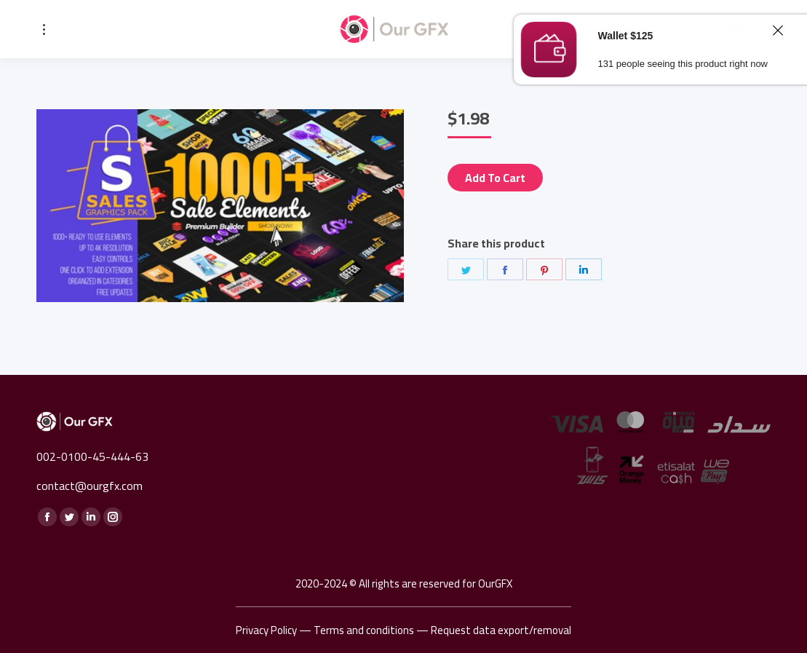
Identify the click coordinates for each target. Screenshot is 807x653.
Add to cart (495, 178)
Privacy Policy (266, 630)
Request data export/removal (501, 630)
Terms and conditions (364, 630)
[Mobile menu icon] (44, 29)
